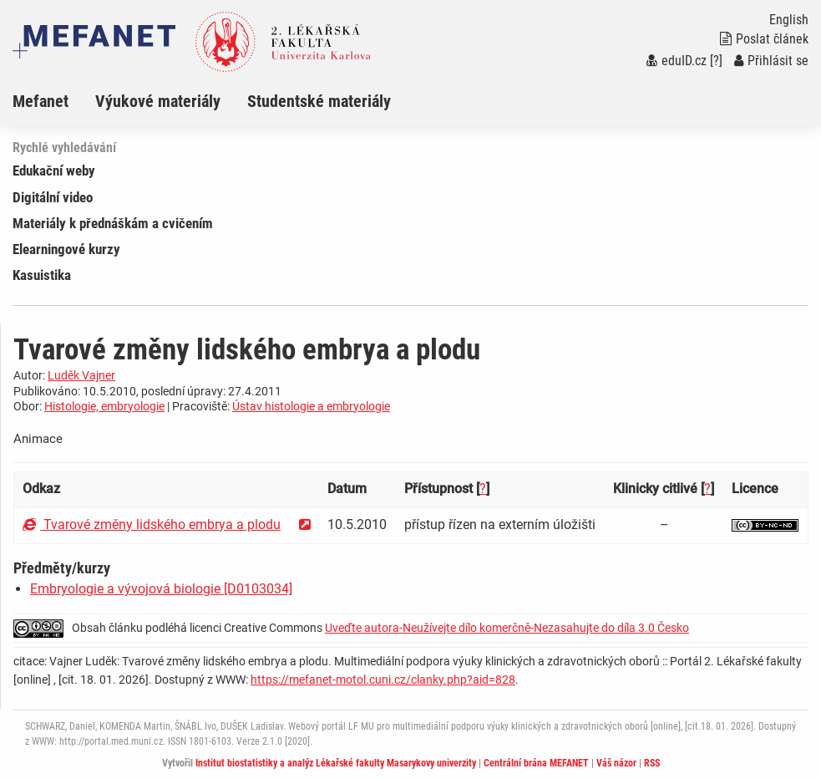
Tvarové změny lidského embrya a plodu (152, 524)
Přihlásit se (771, 61)
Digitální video (53, 197)
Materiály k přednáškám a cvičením (113, 223)
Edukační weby (54, 170)
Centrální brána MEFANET (536, 763)
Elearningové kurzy (66, 249)
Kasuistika (42, 275)
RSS (652, 763)
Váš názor (616, 763)
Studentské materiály (319, 101)
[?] (716, 61)
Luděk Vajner (81, 375)
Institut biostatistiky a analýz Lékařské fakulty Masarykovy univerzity (335, 763)
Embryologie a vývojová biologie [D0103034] (161, 589)
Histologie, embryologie (104, 406)
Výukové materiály (157, 101)
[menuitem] (54, 101)
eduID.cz (676, 61)
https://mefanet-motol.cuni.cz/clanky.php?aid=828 (383, 679)
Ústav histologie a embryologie (311, 406)
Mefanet (40, 101)
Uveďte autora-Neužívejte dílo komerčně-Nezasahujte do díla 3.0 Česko (507, 627)
